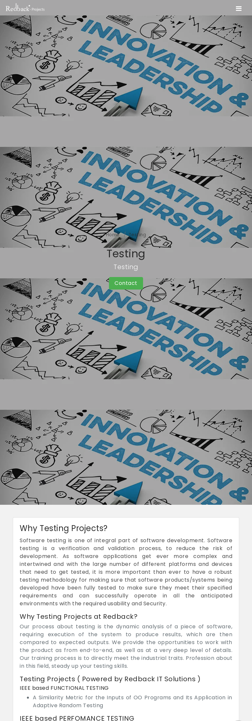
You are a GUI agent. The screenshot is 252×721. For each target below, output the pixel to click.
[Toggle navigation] (239, 8)
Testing (137, 235)
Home (113, 235)
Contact (126, 283)
